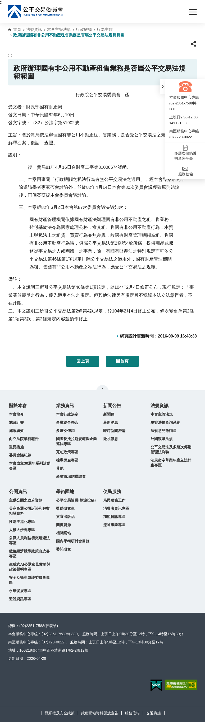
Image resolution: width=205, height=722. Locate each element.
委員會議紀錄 (20, 455)
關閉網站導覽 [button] (102, 388)
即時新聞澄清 (114, 431)
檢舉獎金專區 (67, 460)
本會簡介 (16, 414)
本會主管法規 (59, 29)
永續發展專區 (20, 591)
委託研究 (63, 549)
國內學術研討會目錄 (72, 541)
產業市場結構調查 (71, 476)
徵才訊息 (110, 439)
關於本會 (18, 405)
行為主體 (105, 29)
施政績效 (16, 431)
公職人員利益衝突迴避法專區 (29, 540)
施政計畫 (16, 422)
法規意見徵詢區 (163, 431)
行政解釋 (84, 29)
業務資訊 (65, 405)
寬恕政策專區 (67, 452)
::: (1, 2)
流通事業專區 (114, 525)
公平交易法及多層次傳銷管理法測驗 (171, 449)
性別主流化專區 (22, 521)
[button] (162, 86)
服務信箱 (132, 713)
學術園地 (65, 491)
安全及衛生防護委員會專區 (29, 580)
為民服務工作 (114, 500)
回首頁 (122, 361)
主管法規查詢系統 (165, 422)
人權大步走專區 (22, 530)
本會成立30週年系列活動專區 (29, 465)
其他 (59, 468)
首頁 (17, 29)
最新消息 (110, 422)
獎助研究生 (65, 508)
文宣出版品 (65, 516)
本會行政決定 (67, 414)
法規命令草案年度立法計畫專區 (171, 462)
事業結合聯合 (67, 422)
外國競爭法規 (162, 439)
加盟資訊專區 (114, 516)
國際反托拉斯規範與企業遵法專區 (76, 441)
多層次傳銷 (65, 431)
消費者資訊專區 (116, 508)
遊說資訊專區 (20, 599)
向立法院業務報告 (24, 439)
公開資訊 (18, 491)
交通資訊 (153, 713)
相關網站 (63, 533)
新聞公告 (112, 405)
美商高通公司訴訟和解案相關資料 (29, 511)
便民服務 (112, 491)
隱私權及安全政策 (60, 713)
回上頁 (82, 361)
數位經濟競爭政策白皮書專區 (29, 553)
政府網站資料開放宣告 (99, 713)
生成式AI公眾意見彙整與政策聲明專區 (29, 566)
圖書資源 (63, 525)
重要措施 (16, 447)
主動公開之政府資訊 (25, 500)
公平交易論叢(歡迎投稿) (76, 500)
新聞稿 (108, 414)
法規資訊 (34, 29)
